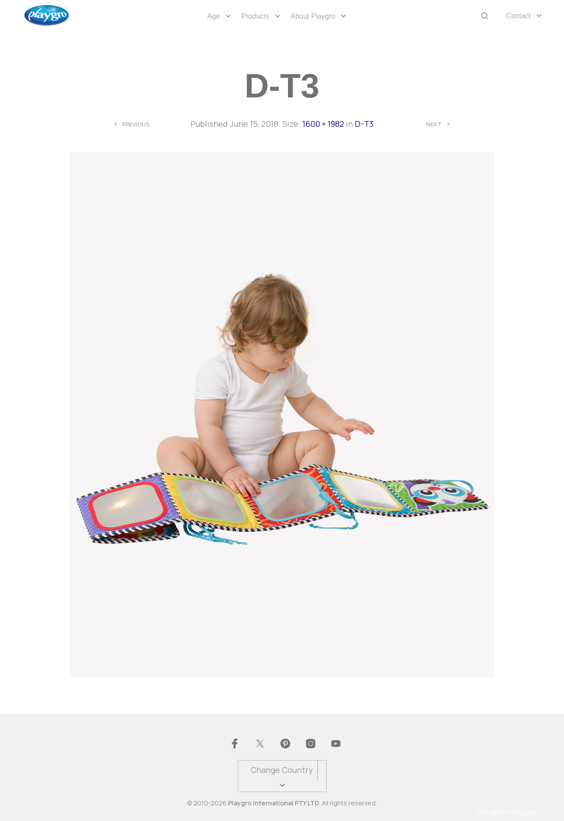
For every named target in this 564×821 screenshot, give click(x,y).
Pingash (525, 812)
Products (255, 16)
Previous (136, 124)
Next (434, 124)
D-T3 (364, 123)
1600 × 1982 (323, 123)
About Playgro (313, 16)
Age (213, 16)
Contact (518, 16)
